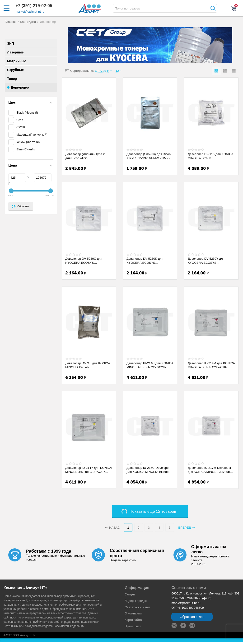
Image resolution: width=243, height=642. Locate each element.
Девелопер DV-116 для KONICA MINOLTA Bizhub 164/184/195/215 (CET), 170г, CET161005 (210, 156)
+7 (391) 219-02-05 (33, 5)
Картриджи (28, 22)
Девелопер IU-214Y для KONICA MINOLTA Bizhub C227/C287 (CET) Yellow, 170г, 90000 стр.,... (88, 470)
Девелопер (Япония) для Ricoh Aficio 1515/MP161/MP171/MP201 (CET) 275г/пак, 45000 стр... (150, 156)
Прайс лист (133, 626)
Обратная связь (192, 617)
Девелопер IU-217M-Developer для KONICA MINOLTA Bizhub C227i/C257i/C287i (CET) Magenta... (209, 470)
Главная (11, 22)
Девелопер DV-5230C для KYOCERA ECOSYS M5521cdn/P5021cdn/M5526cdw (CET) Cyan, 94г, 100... (87, 260)
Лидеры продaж (136, 601)
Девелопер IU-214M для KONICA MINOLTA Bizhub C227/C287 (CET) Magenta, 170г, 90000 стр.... (211, 365)
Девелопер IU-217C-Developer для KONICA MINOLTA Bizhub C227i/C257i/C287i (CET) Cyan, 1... (148, 470)
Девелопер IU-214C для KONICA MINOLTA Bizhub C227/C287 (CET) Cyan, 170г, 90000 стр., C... (150, 365)
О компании (133, 613)
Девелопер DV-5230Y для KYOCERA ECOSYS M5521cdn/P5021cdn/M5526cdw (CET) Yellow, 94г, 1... (210, 260)
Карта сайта (133, 620)
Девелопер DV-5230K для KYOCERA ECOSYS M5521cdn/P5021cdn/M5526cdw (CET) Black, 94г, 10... (149, 260)
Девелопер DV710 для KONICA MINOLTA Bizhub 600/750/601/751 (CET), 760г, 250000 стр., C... (87, 365)
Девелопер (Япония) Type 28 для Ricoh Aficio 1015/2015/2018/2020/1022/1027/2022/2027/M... (88, 156)
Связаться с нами (137, 607)
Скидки (130, 594)
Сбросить (20, 206)
